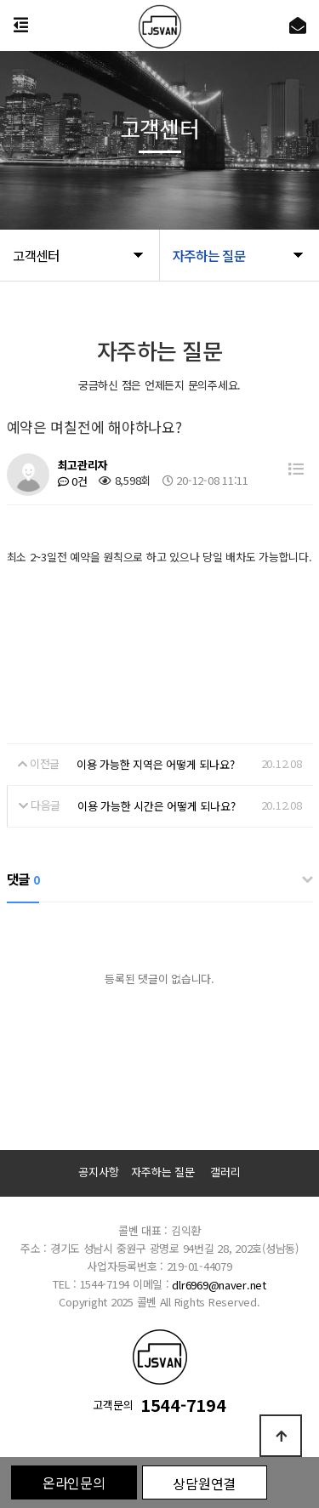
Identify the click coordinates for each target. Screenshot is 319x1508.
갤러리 (225, 1172)
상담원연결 (204, 1483)
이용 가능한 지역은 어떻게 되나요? (155, 764)
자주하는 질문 (162, 1172)
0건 (73, 481)
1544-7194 (183, 1405)
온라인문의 (74, 1482)
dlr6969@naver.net (219, 1285)
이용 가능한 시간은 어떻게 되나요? (156, 806)
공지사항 (98, 1172)
